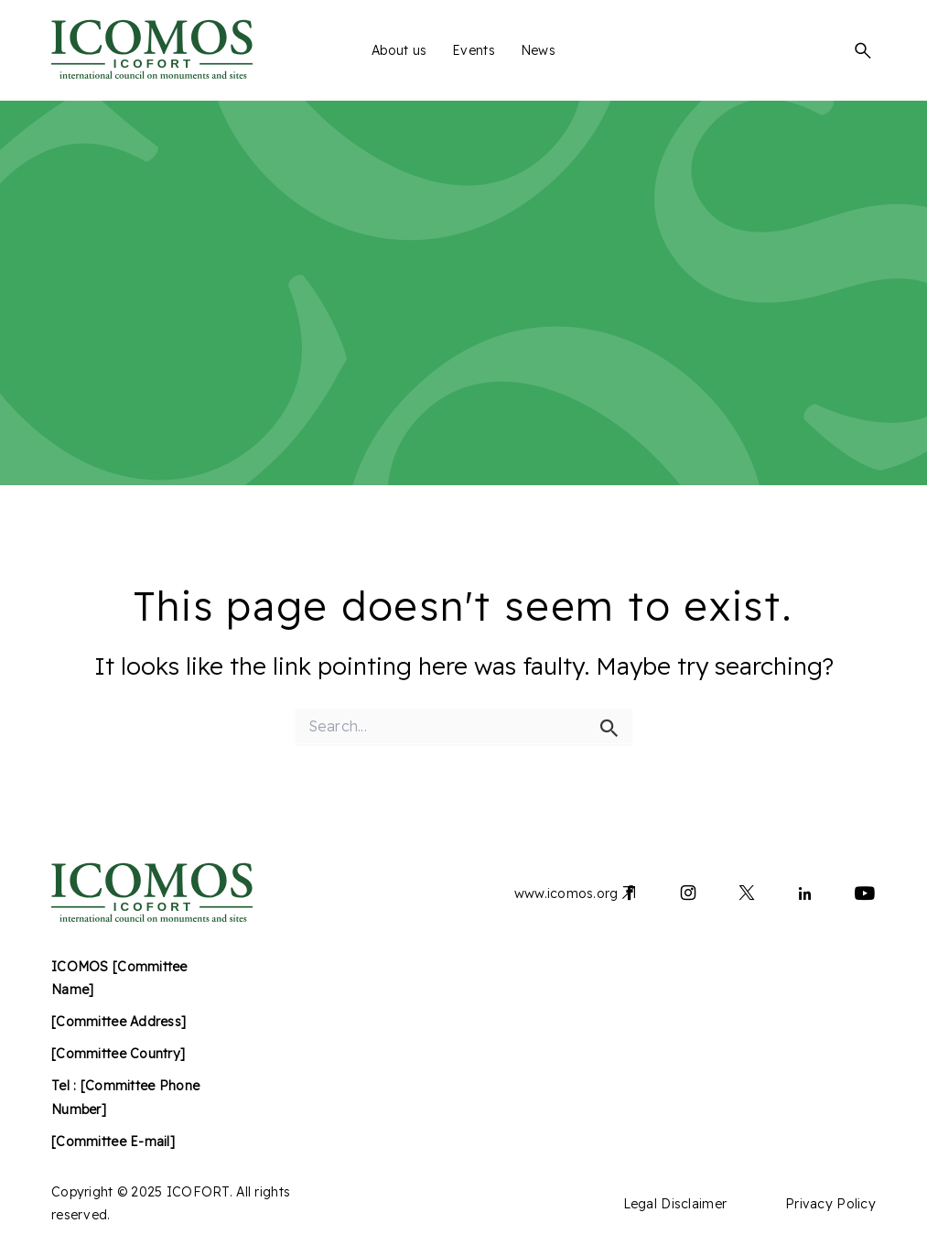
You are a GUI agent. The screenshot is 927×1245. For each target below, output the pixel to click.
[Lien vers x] (747, 896)
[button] (863, 50)
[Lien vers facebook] (630, 896)
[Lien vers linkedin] (805, 896)
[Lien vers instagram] (688, 896)
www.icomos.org (566, 893)
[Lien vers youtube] (865, 896)
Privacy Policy (830, 1204)
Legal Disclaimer (675, 1204)
